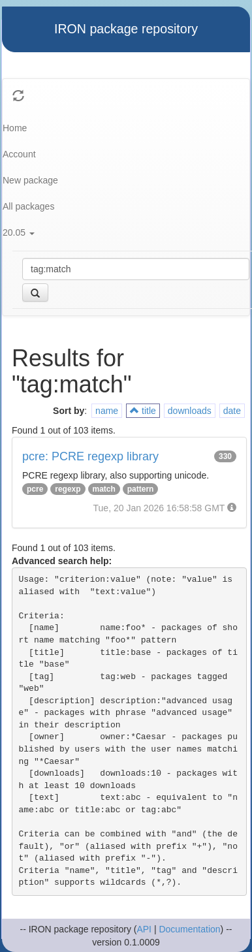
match (104, 489)
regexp (67, 489)
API (143, 929)
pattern (140, 489)
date (232, 410)
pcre (35, 489)
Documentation (189, 929)
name (106, 410)
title (143, 410)
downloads (190, 410)
